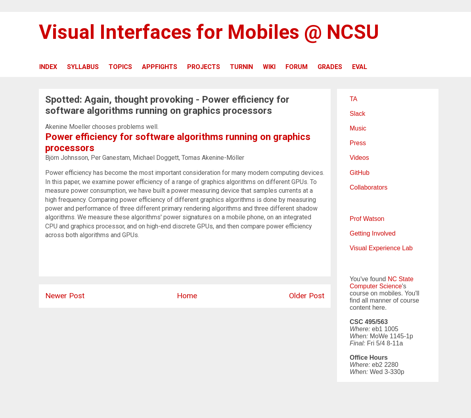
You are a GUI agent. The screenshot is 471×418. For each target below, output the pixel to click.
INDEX (48, 67)
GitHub (360, 172)
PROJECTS (203, 67)
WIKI (269, 67)
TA (353, 99)
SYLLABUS (83, 67)
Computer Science (376, 286)
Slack (357, 113)
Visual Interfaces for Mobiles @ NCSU (209, 32)
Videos (359, 157)
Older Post (306, 295)
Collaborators (368, 187)
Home (187, 295)
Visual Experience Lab (381, 248)
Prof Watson (367, 218)
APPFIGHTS (159, 67)
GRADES (330, 67)
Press (358, 143)
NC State (401, 279)
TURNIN (241, 67)
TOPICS (120, 67)
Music (358, 128)
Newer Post (64, 295)
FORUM (296, 67)
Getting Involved (373, 233)
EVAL (359, 67)
